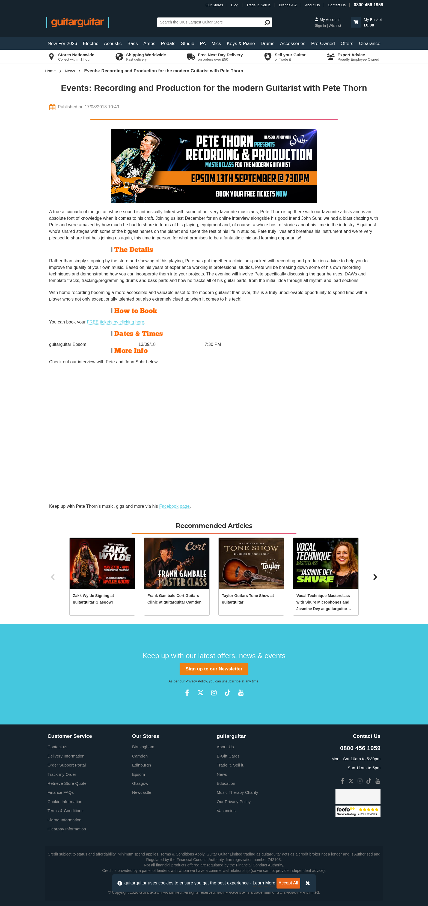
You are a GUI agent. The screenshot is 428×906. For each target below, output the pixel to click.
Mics (216, 43)
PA (203, 43)
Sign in (321, 25)
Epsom (138, 774)
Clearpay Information (66, 829)
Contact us (57, 746)
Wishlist (335, 25)
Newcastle (141, 792)
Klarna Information (64, 820)
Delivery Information (65, 756)
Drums (268, 43)
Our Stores (214, 5)
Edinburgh (141, 765)
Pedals (168, 43)
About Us (312, 5)
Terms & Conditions (65, 810)
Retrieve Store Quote (67, 783)
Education (226, 783)
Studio (187, 43)
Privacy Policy (196, 681)
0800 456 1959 (368, 4)
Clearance (369, 43)
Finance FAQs (60, 792)
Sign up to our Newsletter (214, 669)
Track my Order (61, 774)
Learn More (264, 883)
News (70, 71)
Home (50, 71)
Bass (132, 43)
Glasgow (140, 783)
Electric (91, 43)
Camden (140, 756)
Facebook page (174, 506)
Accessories (292, 43)
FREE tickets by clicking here (115, 322)
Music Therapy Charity (237, 792)
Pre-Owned (323, 43)
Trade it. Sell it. (230, 765)
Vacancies (226, 810)
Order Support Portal (66, 765)
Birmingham (143, 746)
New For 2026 (62, 43)
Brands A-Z (288, 5)
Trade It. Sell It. (258, 5)
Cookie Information (64, 801)
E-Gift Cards (228, 756)
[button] (356, 22)
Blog (234, 5)
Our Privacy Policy (234, 801)
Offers (347, 43)
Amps (149, 43)
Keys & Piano (241, 43)
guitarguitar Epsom (67, 344)
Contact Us (337, 5)
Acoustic (113, 43)
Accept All (288, 883)
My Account (327, 19)
